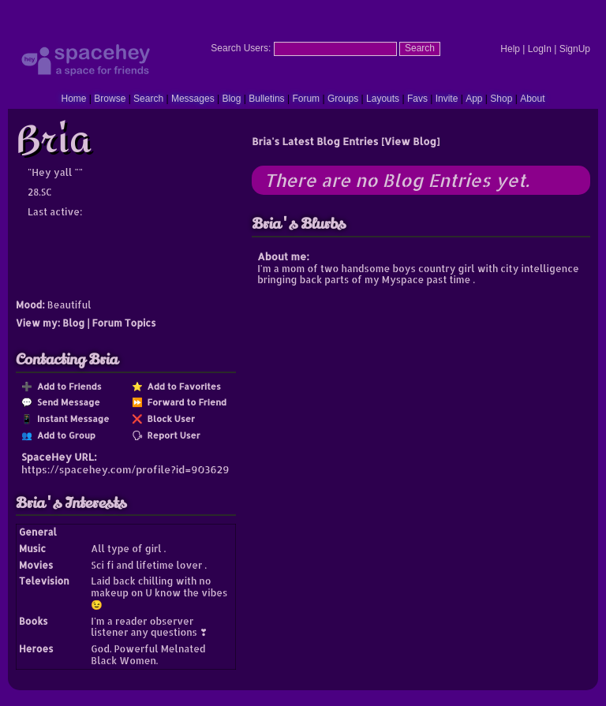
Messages (193, 98)
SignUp (574, 48)
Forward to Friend (184, 402)
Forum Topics (124, 323)
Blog (231, 98)
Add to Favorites (182, 386)
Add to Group (63, 435)
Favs (417, 98)
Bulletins (266, 98)
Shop (501, 98)
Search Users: (241, 48)
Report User (171, 435)
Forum (306, 98)
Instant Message (70, 418)
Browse (109, 98)
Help (510, 48)
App (474, 98)
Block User (169, 418)
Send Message (66, 402)
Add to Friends (67, 386)
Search (420, 48)
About (532, 98)
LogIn (540, 48)
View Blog (410, 141)
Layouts (382, 98)
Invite (447, 98)
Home (73, 98)
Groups (342, 98)
